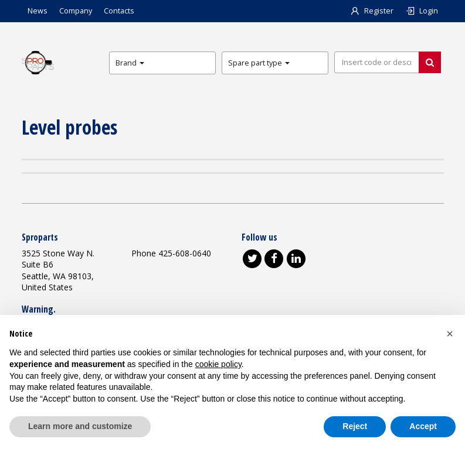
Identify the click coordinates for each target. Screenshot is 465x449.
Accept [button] (423, 426)
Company (75, 11)
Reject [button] (354, 426)
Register (371, 11)
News (37, 11)
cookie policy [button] (218, 364)
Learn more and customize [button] (80, 426)
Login (421, 11)
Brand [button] (130, 63)
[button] (449, 333)
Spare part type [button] (259, 63)
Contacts (119, 11)
